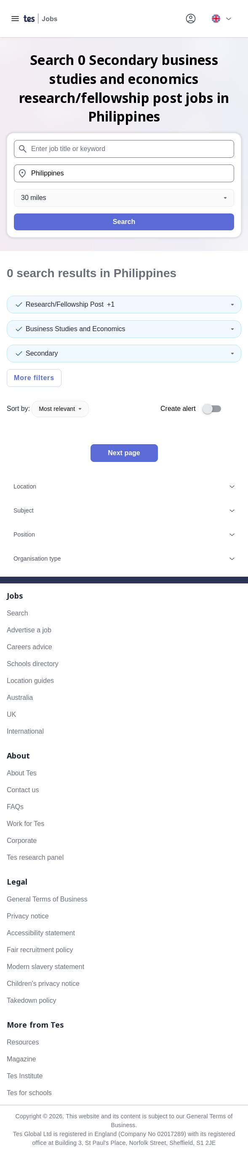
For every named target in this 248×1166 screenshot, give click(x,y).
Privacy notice (28, 916)
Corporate (22, 840)
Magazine (21, 1059)
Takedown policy (31, 1000)
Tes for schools (29, 1092)
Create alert (178, 408)
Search (124, 221)
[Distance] (124, 198)
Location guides (30, 680)
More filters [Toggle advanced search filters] (34, 377)
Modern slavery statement (45, 966)
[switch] (214, 408)
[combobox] (124, 149)
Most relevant (60, 408)
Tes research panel (35, 857)
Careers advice (29, 646)
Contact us (23, 790)
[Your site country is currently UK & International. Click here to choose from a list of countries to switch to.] (221, 18)
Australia (20, 697)
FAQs (15, 806)
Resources (23, 1042)
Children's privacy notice (43, 983)
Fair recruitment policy (40, 949)
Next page (124, 452)
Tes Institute (25, 1076)
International (25, 731)
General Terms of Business (47, 899)
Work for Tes (25, 823)
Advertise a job (29, 630)
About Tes (22, 773)
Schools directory (33, 663)
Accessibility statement (41, 933)
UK (11, 714)
